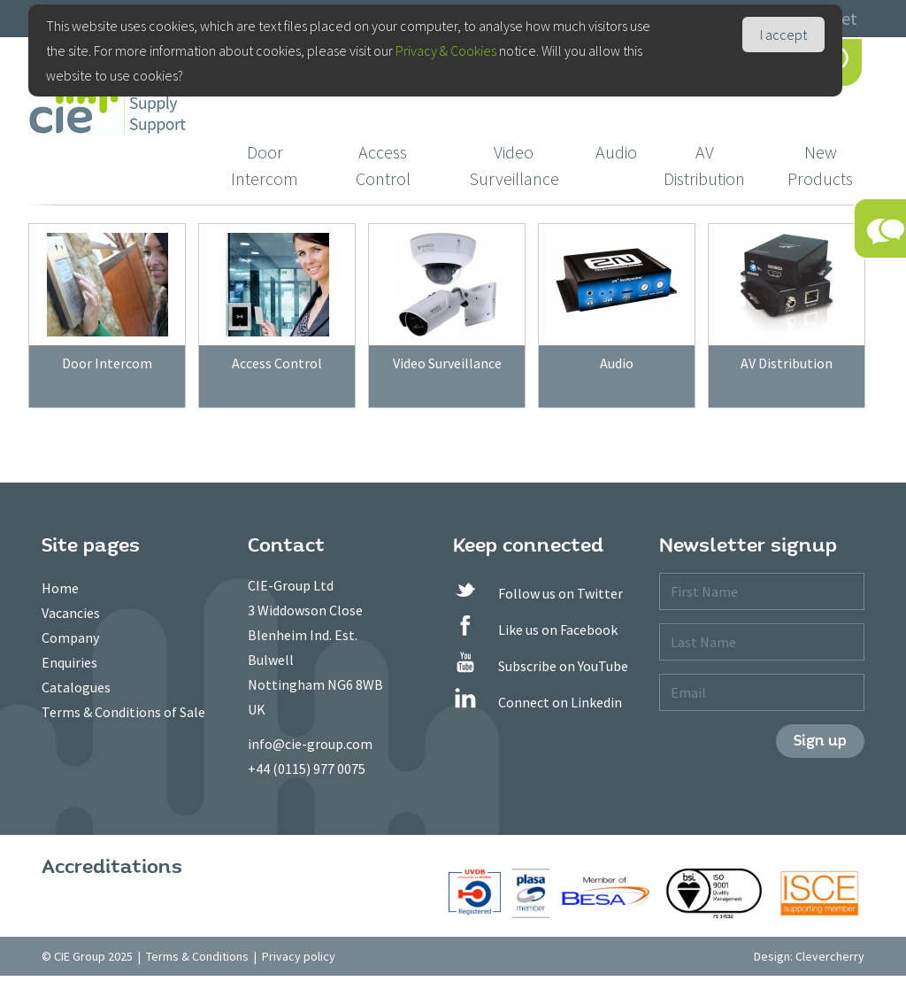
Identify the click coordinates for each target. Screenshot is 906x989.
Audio (616, 152)
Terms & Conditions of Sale (123, 712)
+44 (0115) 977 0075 (306, 768)
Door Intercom (264, 165)
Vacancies (71, 613)
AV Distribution (704, 165)
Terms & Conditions (197, 956)
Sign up (820, 740)
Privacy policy (298, 956)
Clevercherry (829, 956)
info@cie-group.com (310, 744)
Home (60, 588)
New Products (820, 165)
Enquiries (69, 662)
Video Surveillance (514, 165)
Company (70, 637)
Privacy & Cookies (445, 50)
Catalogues (76, 687)
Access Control (383, 165)
